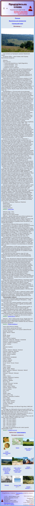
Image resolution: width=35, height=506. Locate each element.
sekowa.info (11, 209)
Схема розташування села (6, 453)
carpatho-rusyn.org (12, 430)
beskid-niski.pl (11, 316)
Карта (17, 447)
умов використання (9, 503)
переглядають (21, 432)
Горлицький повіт (17, 23)
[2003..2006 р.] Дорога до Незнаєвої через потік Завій (17, 470)
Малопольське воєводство (17, 21)
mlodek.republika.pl (12, 324)
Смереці (12, 504)
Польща (17, 18)
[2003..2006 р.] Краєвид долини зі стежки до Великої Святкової (7, 470)
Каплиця (7, 485)
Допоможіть (19, 493)
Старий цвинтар (27, 487)
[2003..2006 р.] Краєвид (28, 449)
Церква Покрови (27, 467)
